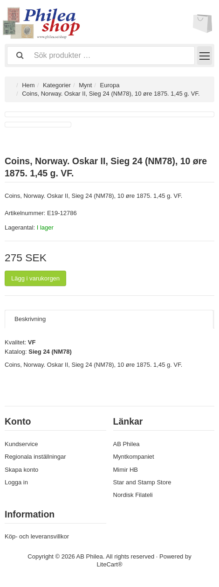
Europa (110, 85)
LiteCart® (109, 564)
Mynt (85, 85)
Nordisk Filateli (133, 494)
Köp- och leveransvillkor (37, 536)
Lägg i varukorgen (35, 278)
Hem (28, 85)
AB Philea (126, 443)
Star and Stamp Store (142, 482)
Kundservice (21, 443)
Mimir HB (125, 469)
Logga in (16, 482)
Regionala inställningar (35, 456)
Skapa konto (21, 469)
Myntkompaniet (133, 456)
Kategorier (57, 85)
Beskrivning (30, 318)
